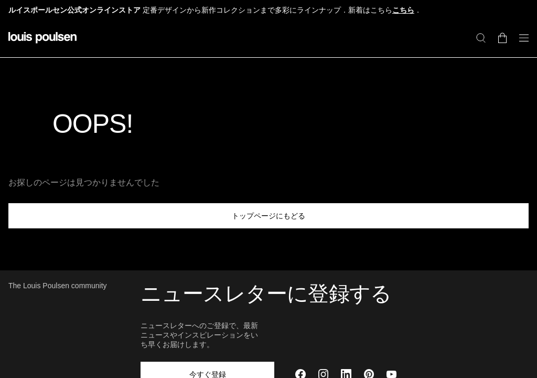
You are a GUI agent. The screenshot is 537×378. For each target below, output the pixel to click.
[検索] (481, 37)
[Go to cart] (502, 37)
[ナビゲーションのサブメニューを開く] (521, 44)
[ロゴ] (42, 44)
